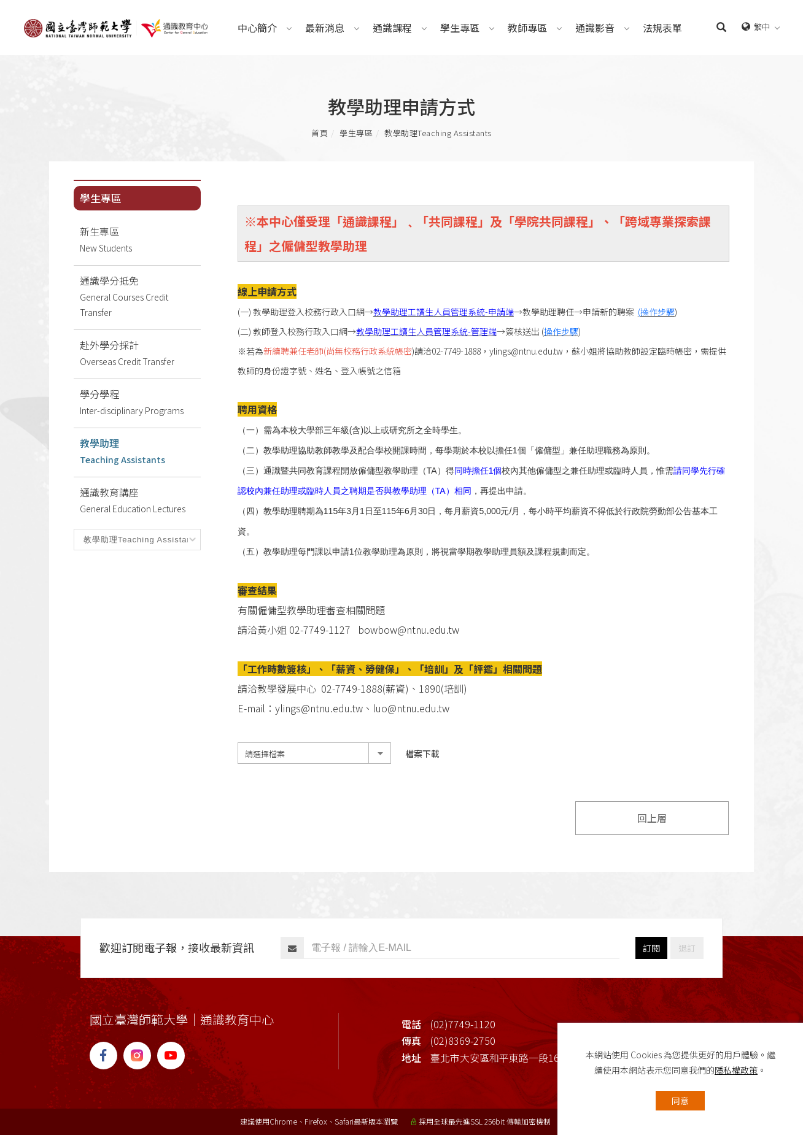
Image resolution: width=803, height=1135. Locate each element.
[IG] (140, 1055)
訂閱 (651, 948)
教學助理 (438, 133)
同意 (680, 1101)
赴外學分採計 (140, 353)
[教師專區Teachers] (527, 28)
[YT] (174, 1055)
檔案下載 (422, 753)
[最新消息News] (325, 28)
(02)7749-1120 (462, 1024)
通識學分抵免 (140, 296)
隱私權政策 (736, 1070)
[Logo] (116, 26)
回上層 (652, 817)
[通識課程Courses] (392, 28)
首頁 (319, 133)
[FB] (106, 1055)
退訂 (687, 948)
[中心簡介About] (257, 28)
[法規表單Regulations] (662, 28)
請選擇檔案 (265, 754)
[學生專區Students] (460, 28)
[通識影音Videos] (595, 28)
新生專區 (140, 240)
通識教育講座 (140, 501)
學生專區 (356, 133)
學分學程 (140, 402)
